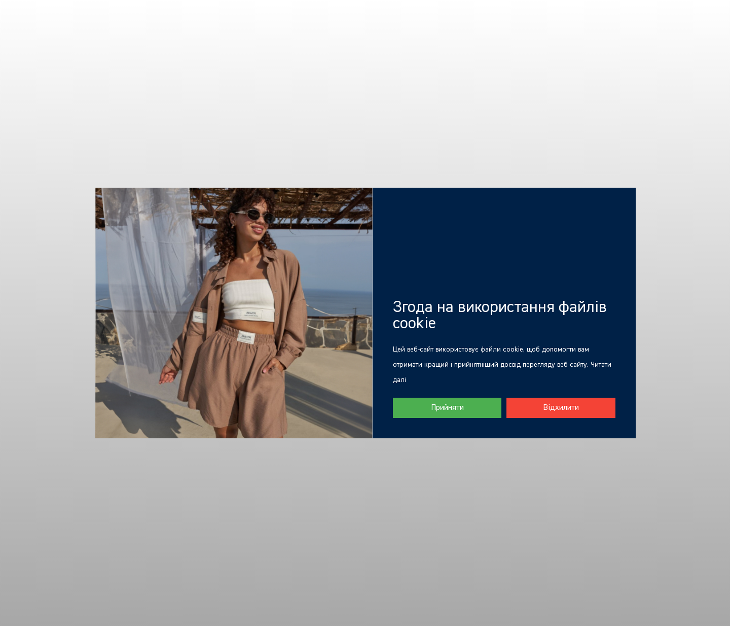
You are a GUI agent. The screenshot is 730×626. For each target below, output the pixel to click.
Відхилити (561, 408)
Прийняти (447, 408)
